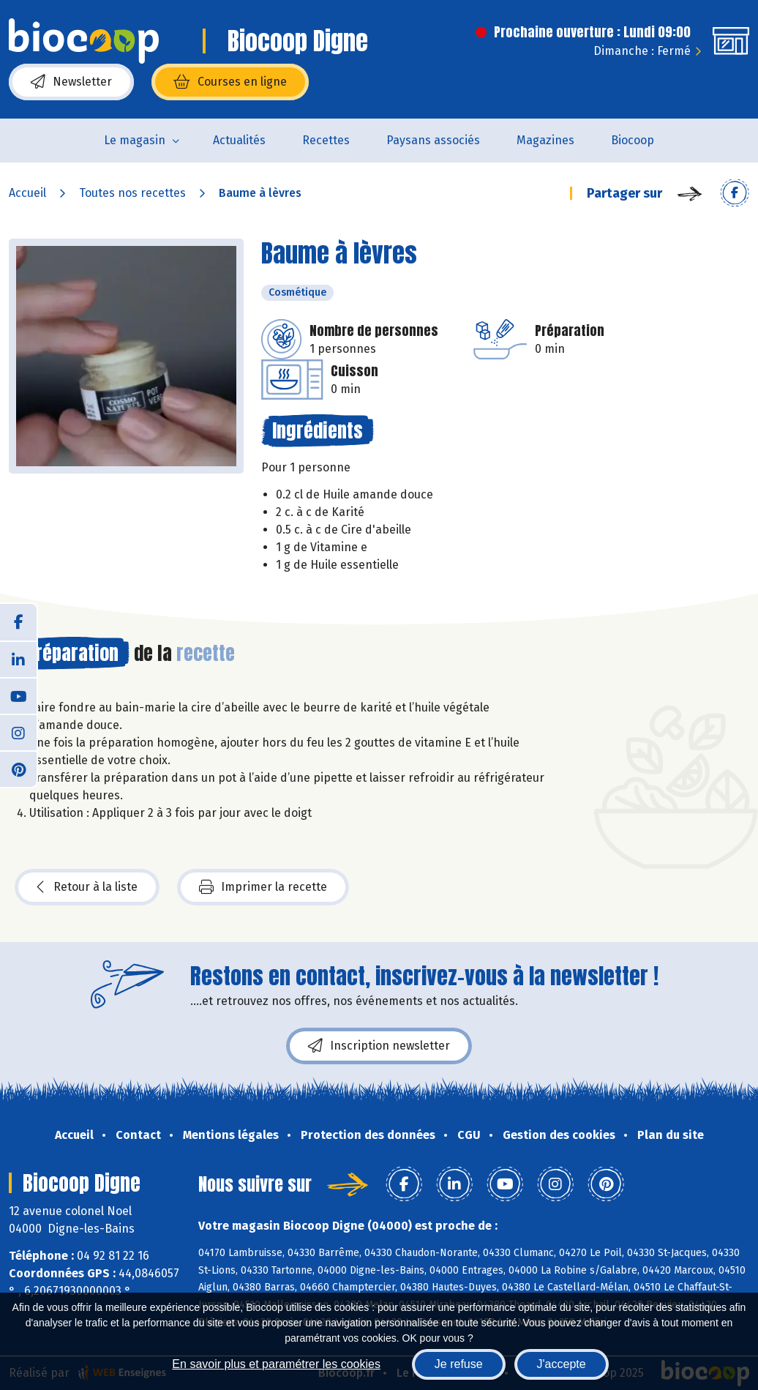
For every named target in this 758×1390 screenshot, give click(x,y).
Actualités (239, 140)
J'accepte (561, 1364)
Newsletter (71, 82)
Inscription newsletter (379, 1046)
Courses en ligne (230, 82)
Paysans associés (433, 140)
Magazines (545, 140)
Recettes (326, 140)
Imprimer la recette (263, 887)
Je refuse (459, 1364)
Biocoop (632, 140)
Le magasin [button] (134, 140)
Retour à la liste (87, 887)
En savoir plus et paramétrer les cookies (276, 1364)
